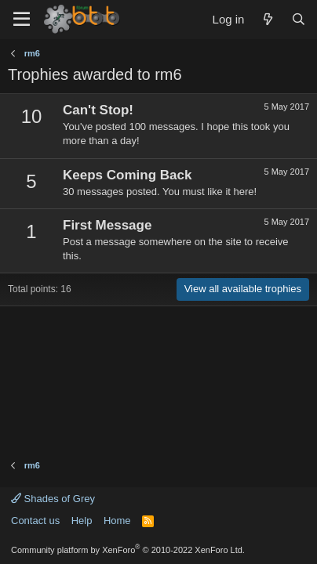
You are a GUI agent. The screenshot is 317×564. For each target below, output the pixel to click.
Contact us (35, 520)
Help (82, 520)
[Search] (298, 19)
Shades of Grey (53, 498)
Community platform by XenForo (128, 550)
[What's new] (267, 19)
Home (117, 520)
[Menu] (21, 19)
